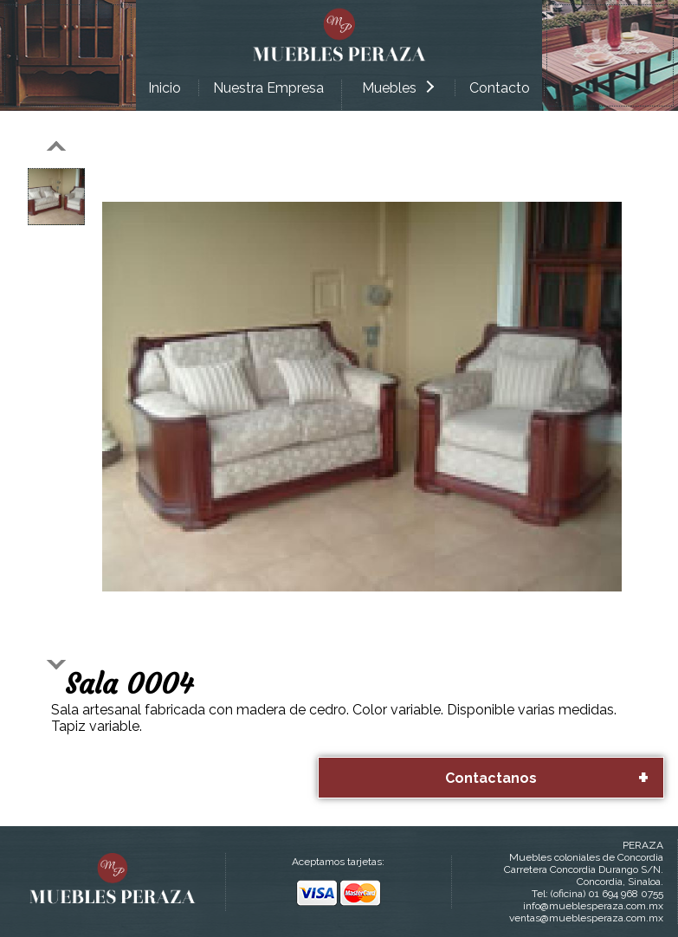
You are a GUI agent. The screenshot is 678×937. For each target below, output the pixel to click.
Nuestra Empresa (268, 88)
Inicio (164, 88)
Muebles (398, 88)
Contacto (499, 88)
